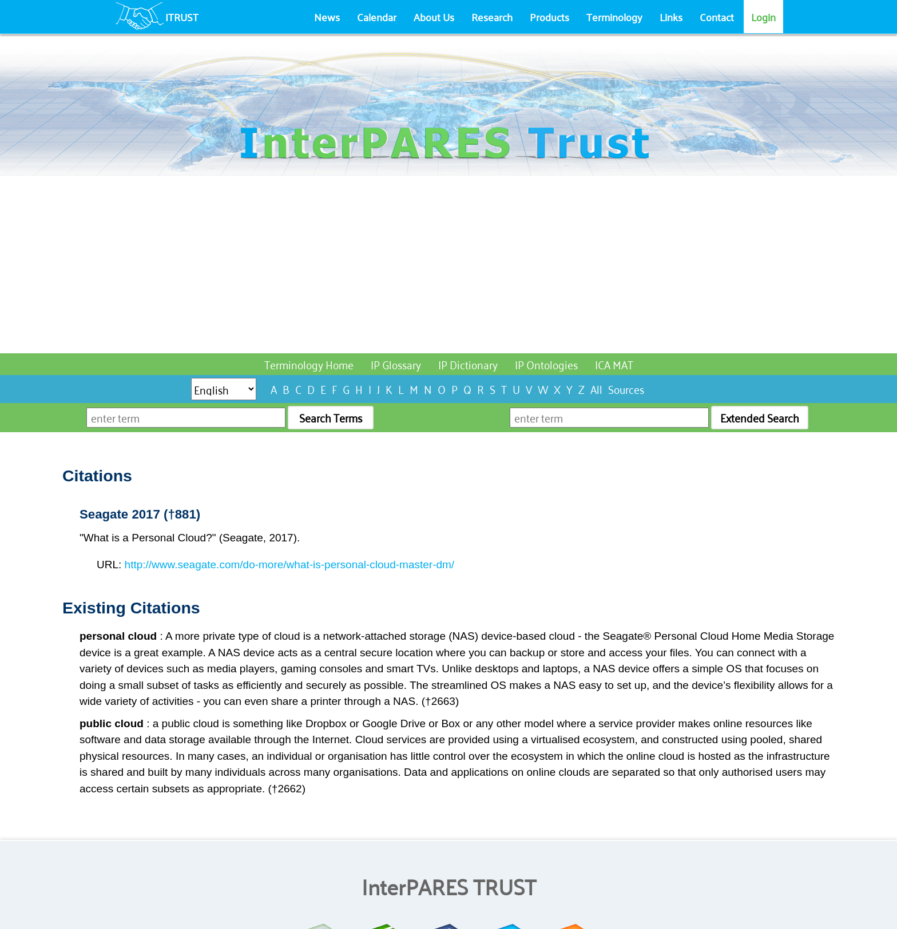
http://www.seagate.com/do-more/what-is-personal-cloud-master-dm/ (290, 565)
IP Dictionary (468, 364)
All (596, 388)
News (327, 16)
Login (763, 16)
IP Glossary (396, 364)
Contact (717, 16)
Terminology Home (309, 364)
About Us (434, 16)
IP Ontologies (546, 364)
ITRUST (182, 16)
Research (492, 16)
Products (549, 16)
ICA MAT (614, 364)
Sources (626, 388)
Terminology (614, 16)
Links (671, 16)
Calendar (376, 16)
